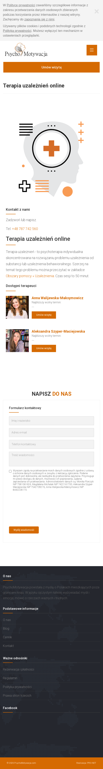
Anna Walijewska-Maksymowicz (57, 298)
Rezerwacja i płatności (18, 669)
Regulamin (10, 678)
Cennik (7, 637)
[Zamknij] (96, 11)
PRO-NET (91, 763)
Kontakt (8, 646)
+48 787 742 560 (25, 229)
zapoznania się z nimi (39, 19)
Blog (6, 628)
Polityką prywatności (17, 30)
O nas (7, 620)
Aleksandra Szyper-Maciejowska (58, 331)
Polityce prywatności (21, 5)
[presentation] (25, 509)
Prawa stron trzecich (17, 695)
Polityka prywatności (17, 687)
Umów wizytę (52, 67)
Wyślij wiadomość (24, 529)
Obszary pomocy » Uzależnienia (30, 276)
